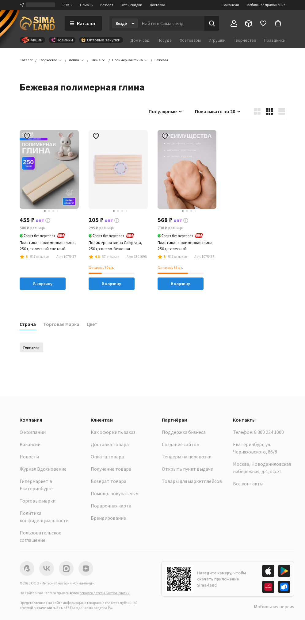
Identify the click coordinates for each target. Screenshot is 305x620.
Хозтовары (190, 40)
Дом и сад (140, 40)
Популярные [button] (166, 111)
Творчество (245, 40)
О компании (33, 432)
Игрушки (217, 40)
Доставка (157, 4)
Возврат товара (108, 481)
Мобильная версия (274, 606)
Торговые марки (37, 501)
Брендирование (108, 518)
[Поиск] (211, 23)
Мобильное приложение (265, 4)
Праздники (274, 40)
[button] (161, 60)
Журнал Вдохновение (43, 469)
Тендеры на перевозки (187, 457)
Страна (28, 324)
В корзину (42, 283)
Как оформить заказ (113, 432)
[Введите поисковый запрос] (171, 23)
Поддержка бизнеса (184, 432)
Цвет (92, 324)
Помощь (86, 4)
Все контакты (248, 483)
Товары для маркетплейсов (192, 481)
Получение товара (111, 469)
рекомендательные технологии (104, 593)
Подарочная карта (111, 506)
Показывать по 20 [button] (218, 111)
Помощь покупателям (115, 493)
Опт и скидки (131, 4)
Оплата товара (107, 457)
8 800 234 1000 (269, 432)
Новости (29, 457)
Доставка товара (110, 444)
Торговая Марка (61, 324)
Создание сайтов (180, 444)
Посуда (165, 40)
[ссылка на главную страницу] (37, 23)
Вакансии (231, 4)
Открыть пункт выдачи (187, 469)
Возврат (106, 4)
